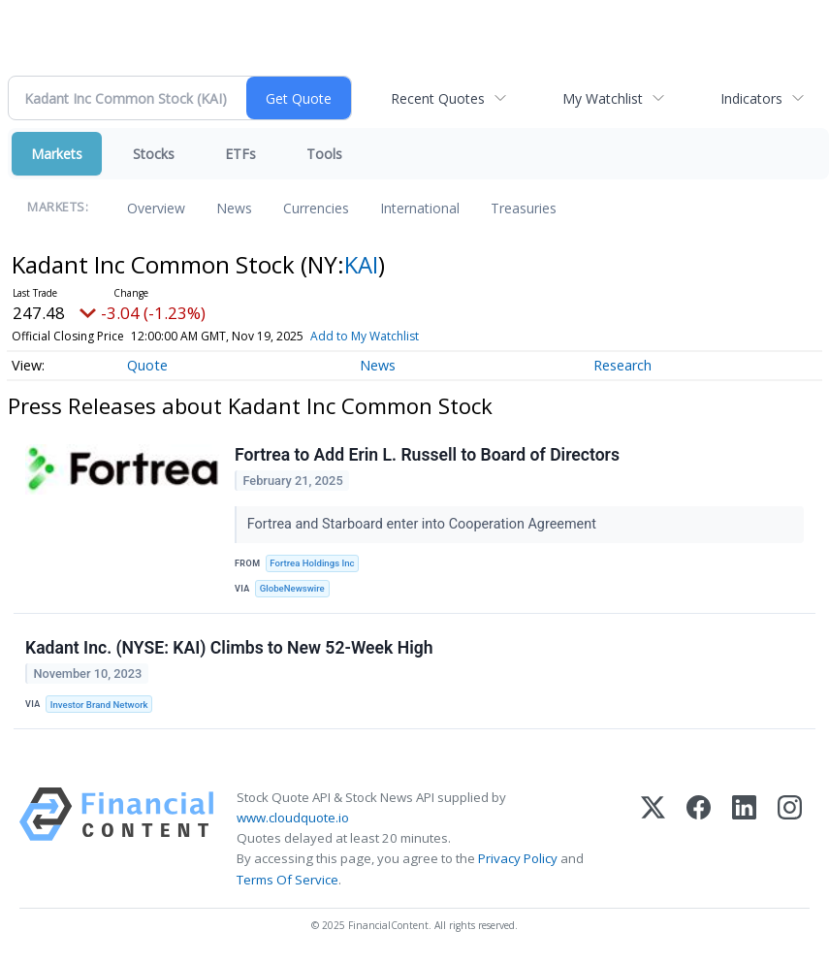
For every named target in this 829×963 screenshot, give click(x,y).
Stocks (154, 153)
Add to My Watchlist (364, 336)
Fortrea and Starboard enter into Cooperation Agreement (423, 524)
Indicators (751, 98)
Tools (324, 153)
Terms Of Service (287, 879)
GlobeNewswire (292, 588)
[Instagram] (790, 838)
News (234, 208)
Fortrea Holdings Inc (312, 563)
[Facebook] (698, 838)
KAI (361, 264)
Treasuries (524, 208)
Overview (156, 208)
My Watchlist (602, 98)
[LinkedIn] (744, 838)
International (420, 208)
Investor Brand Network (99, 704)
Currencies (316, 208)
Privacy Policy (518, 858)
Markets (56, 153)
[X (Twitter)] (653, 838)
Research (622, 365)
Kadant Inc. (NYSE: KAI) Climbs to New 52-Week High (229, 648)
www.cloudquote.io (293, 817)
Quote (147, 365)
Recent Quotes (438, 98)
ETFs (240, 153)
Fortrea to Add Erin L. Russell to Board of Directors (427, 455)
